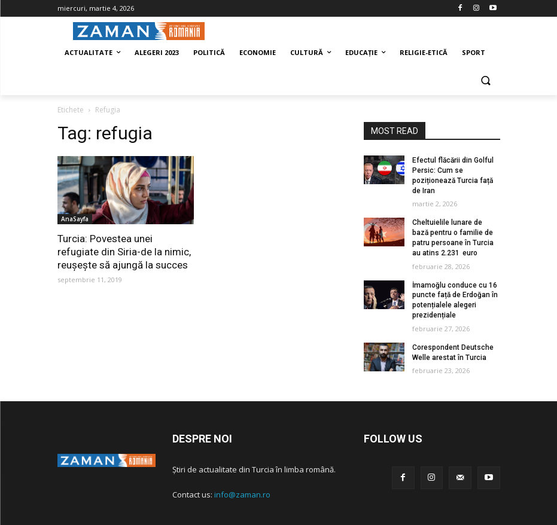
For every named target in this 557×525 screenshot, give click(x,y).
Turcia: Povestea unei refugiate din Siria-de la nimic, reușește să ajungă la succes (124, 252)
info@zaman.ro (242, 494)
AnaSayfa (75, 219)
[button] (486, 82)
